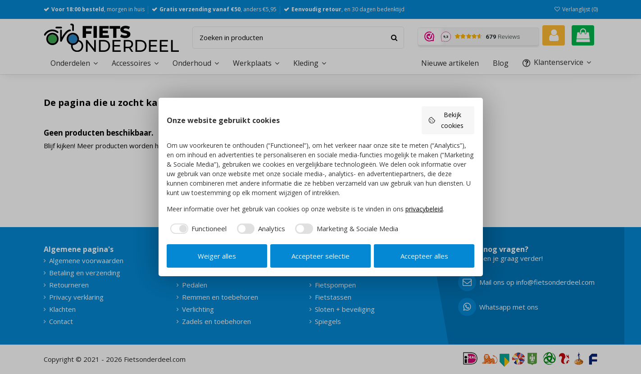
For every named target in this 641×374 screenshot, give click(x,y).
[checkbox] (197, 228)
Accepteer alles (424, 255)
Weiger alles (217, 255)
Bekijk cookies (446, 120)
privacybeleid (424, 209)
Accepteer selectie (320, 255)
